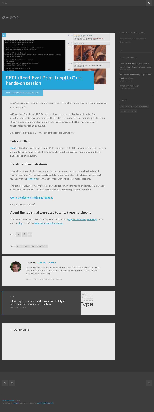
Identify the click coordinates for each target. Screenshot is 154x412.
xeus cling (92, 218)
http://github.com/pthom (49, 278)
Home (4, 3)
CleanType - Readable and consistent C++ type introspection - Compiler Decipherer (37, 301)
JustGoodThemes (45, 403)
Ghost (16, 403)
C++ (19, 245)
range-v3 (32, 177)
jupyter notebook (77, 218)
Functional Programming (35, 245)
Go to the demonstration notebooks (31, 196)
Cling (12, 146)
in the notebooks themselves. (48, 222)
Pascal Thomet (13, 92)
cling (20, 222)
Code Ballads (8, 401)
